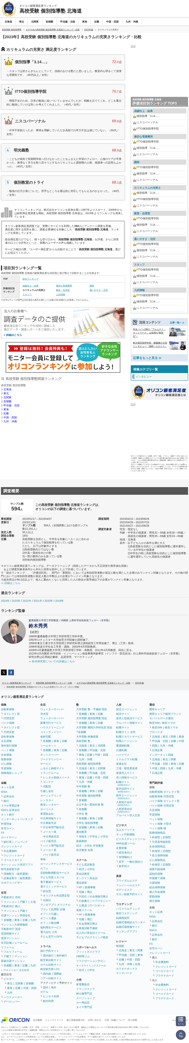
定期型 (167, 837)
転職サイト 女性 (126, 732)
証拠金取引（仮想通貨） (18, 878)
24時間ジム (83, 956)
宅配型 (47, 786)
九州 (33, 920)
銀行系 (8, 841)
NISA (4, 791)
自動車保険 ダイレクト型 (164, 791)
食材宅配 (45, 736)
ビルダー (9, 978)
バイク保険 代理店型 (161, 805)
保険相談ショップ (11, 772)
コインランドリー (51, 732)
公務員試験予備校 (87, 928)
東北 (6, 393)
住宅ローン (7, 828)
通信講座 (81, 882)
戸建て (24, 901)
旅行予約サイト (49, 950)
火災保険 (6, 741)
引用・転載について (114, 1020)
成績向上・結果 (31, 285)
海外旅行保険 (9, 745)
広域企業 (157, 750)
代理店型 (9, 718)
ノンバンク (21, 841)
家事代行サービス (51, 722)
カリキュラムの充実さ (147, 187)
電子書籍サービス (51, 881)
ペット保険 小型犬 (160, 823)
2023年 (16, 600)
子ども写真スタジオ (52, 877)
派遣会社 (121, 763)
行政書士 (84, 900)
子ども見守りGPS (51, 936)
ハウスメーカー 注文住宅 (15, 970)
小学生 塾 (82, 813)
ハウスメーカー (13, 997)
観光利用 (48, 1001)
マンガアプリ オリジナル (55, 904)
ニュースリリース (54, 1020)
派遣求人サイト (125, 772)
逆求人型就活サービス (129, 718)
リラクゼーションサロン (91, 960)
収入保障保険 (160, 855)
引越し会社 (47, 791)
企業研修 (121, 847)
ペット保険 (7, 750)
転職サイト (122, 727)
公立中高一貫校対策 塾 (90, 804)
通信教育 (81, 831)
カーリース (47, 809)
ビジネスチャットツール (130, 839)
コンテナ (48, 781)
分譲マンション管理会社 (15, 915)
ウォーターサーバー (52, 709)
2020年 (48, 600)
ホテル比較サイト (51, 964)
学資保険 (6, 768)
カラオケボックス (126, 968)
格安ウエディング (126, 913)
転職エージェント (126, 741)
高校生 (83, 836)
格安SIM (157, 727)
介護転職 (121, 750)
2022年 (27, 600)
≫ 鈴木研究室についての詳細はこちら (52, 661)
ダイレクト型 (12, 713)
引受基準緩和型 (161, 841)
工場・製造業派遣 (126, 768)
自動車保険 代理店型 (161, 796)
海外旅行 (61, 955)
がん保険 (6, 763)
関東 (140, 950)
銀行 (6, 800)
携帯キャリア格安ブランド (165, 713)
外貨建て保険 (157, 878)
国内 (45, 987)
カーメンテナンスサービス (56, 863)
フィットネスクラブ (88, 951)
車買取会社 (47, 813)
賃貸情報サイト (10, 933)
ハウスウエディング (128, 908)
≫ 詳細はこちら (10, 583)
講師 (92, 285)
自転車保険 (7, 736)
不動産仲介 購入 (10, 906)
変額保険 (154, 896)
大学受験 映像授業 (87, 736)
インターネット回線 (161, 754)
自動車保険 (7, 709)
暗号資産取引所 (10, 869)
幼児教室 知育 (84, 850)
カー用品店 (83, 1002)
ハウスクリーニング (52, 727)
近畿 (6, 413)
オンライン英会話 (87, 878)
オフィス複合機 (49, 922)
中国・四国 (10, 417)
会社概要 (37, 1020)
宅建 (81, 891)
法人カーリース (125, 829)
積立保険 (154, 900)
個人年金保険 (157, 891)
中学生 (94, 836)
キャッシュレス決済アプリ (17, 864)
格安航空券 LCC (50, 969)
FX (2, 832)
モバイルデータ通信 (161, 718)
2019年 (59, 600)
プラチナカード (164, 975)
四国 (154, 745)
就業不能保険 (157, 869)
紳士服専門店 (84, 993)
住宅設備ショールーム (14, 942)
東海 (6, 409)
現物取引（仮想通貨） (17, 873)
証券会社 (9, 796)
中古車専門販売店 (53, 827)
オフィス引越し (49, 913)
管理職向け (125, 857)
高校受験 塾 (83, 741)
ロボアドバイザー (11, 882)
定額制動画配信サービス (55, 872)
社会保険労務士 (99, 896)
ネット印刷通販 (125, 834)
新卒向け (124, 866)
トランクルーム (49, 772)
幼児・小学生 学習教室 (90, 845)
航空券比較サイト (51, 960)
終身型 (156, 837)
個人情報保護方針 (75, 1020)
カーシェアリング (51, 795)
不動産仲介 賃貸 (10, 928)
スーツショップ (85, 998)
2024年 (5, 600)
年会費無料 (10, 851)
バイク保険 (7, 722)
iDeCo (153, 930)
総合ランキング (31, 279)
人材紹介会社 (124, 803)
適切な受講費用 (64, 285)
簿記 (89, 891)
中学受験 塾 (83, 786)
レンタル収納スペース (56, 777)
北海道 (7, 389)
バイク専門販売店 (53, 845)
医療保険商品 (157, 832)
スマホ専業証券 (10, 805)
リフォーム (7, 947)
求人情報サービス (126, 777)
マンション (10, 901)
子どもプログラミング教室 (92, 937)
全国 (137, 964)
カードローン (9, 837)
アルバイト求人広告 (128, 815)
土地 (33, 901)
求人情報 (132, 1020)
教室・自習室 (63, 290)
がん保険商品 (157, 860)
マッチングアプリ (126, 931)
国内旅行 (48, 955)
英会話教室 (83, 873)
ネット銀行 (7, 814)
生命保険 (6, 754)
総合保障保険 (157, 887)
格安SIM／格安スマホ (162, 722)
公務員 (83, 905)
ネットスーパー (49, 754)
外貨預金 (6, 823)
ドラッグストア (85, 988)
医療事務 (90, 887)
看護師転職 (122, 745)
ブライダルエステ (126, 880)
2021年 (37, 600)
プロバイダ (156, 732)
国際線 (58, 973)
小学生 (104, 836)
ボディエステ (124, 889)
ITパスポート (97, 905)
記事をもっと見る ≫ (147, 358)
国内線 (47, 973)
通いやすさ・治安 (99, 290)
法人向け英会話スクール (91, 932)
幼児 (81, 869)
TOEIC (83, 896)
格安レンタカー (49, 804)
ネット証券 (7, 787)
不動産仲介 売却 (10, 897)
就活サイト (122, 713)
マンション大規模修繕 (14, 924)
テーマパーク (124, 973)
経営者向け (125, 852)
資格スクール (84, 910)
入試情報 (60, 294)
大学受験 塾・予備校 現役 (91, 709)
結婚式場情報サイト (128, 926)
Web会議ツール (125, 843)
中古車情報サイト (51, 818)
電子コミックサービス (53, 886)
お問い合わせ (94, 1020)
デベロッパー (12, 1001)
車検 (43, 859)
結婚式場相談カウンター (130, 922)
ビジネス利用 (51, 996)
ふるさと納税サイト (52, 768)
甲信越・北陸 (11, 405)
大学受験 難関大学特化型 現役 (94, 727)
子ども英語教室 (85, 864)
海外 (53, 987)
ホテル (44, 991)
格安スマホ (171, 727)
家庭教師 (81, 841)
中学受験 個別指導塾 (88, 795)
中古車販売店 (48, 822)
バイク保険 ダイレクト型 (164, 800)
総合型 (47, 891)
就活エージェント (126, 709)
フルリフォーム (13, 951)
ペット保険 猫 (157, 828)
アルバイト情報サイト (129, 722)
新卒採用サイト (125, 790)
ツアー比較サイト (51, 978)
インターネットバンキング (17, 819)
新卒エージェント (126, 796)
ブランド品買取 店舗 (52, 909)
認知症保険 (156, 873)
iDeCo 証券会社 (10, 809)
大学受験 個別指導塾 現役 (91, 718)
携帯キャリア (157, 709)
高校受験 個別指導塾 (88, 763)
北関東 (7, 397)
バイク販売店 (48, 841)
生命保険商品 (157, 846)
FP (80, 887)
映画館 (120, 945)
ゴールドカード (13, 860)
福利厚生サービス (51, 927)
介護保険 (154, 882)
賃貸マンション (10, 938)
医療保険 (6, 759)
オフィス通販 (48, 918)
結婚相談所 (122, 917)
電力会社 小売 (48, 932)
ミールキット (48, 745)
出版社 (47, 900)
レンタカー (47, 800)
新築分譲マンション (13, 960)
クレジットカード (11, 846)
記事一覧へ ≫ (177, 322)
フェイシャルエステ (128, 885)
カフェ (44, 868)
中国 (181, 741)
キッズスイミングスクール (91, 965)
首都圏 (7, 401)
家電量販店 (83, 984)
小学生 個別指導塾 (87, 822)
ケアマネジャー (101, 900)
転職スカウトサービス (129, 736)
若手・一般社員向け (131, 861)
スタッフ (27, 294)
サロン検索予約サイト (129, 894)
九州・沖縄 (10, 421)
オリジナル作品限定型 (56, 895)
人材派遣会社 (124, 810)
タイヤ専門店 (84, 1007)
